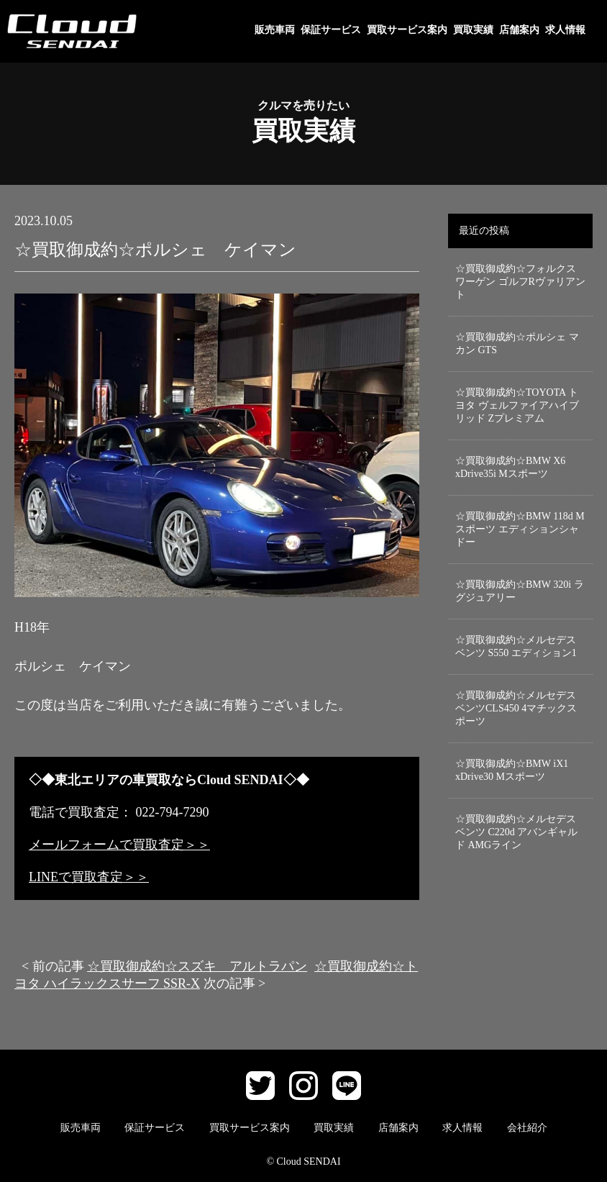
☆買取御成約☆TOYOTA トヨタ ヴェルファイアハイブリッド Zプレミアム (517, 405)
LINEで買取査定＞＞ (89, 877)
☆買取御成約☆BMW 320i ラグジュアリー (519, 591)
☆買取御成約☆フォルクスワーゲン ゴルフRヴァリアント (520, 281)
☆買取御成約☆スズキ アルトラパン (197, 966)
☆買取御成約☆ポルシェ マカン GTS (517, 343)
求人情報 (565, 29)
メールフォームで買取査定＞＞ (119, 844)
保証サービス (331, 29)
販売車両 (275, 29)
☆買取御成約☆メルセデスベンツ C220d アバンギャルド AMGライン (516, 832)
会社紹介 (527, 1127)
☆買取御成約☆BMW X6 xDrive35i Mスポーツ (510, 467)
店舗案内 (519, 29)
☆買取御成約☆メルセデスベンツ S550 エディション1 (516, 646)
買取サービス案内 (407, 29)
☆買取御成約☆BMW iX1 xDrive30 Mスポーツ (511, 770)
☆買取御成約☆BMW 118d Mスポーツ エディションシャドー (520, 529)
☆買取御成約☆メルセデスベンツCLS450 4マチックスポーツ (516, 708)
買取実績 (473, 29)
